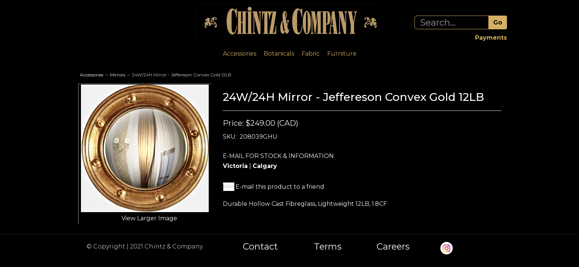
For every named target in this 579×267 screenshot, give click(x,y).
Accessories (239, 53)
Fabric (311, 53)
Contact (260, 246)
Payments (491, 37)
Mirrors (117, 75)
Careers (393, 246)
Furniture (342, 53)
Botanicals (279, 53)
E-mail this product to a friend (279, 186)
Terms (328, 246)
